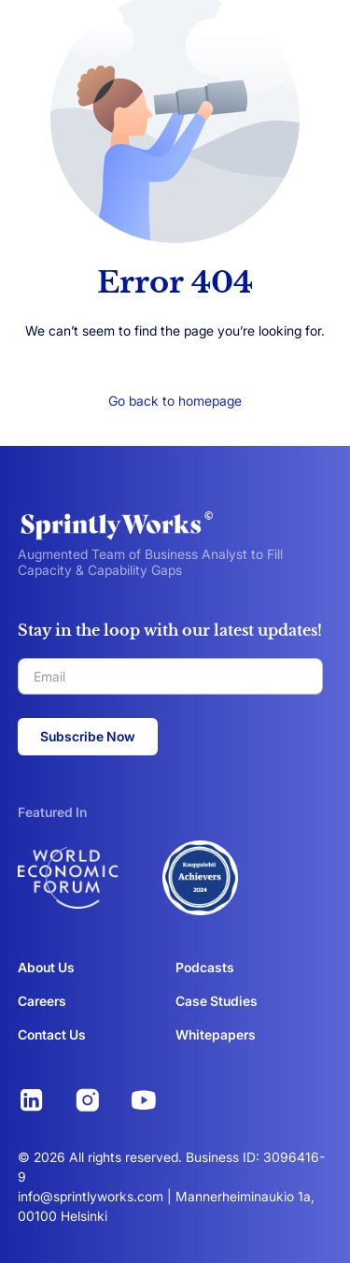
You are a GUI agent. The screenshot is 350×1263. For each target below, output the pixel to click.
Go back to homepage (175, 401)
